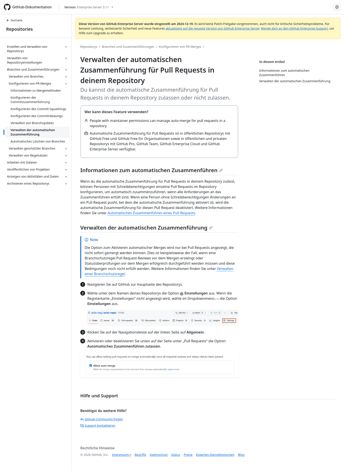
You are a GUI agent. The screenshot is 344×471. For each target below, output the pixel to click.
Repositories (19, 29)
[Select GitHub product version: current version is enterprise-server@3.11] (89, 7)
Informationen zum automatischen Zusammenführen (151, 170)
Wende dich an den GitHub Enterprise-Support (294, 28)
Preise (188, 455)
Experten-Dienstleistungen (215, 455)
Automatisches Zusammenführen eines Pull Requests (151, 213)
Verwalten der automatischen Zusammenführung (146, 227)
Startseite (14, 20)
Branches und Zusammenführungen (128, 47)
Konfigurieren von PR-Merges (180, 47)
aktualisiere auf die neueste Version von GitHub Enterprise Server (212, 28)
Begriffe (140, 455)
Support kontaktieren (97, 425)
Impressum (120, 455)
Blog (241, 455)
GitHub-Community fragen (101, 419)
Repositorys (88, 47)
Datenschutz (159, 455)
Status (175, 455)
